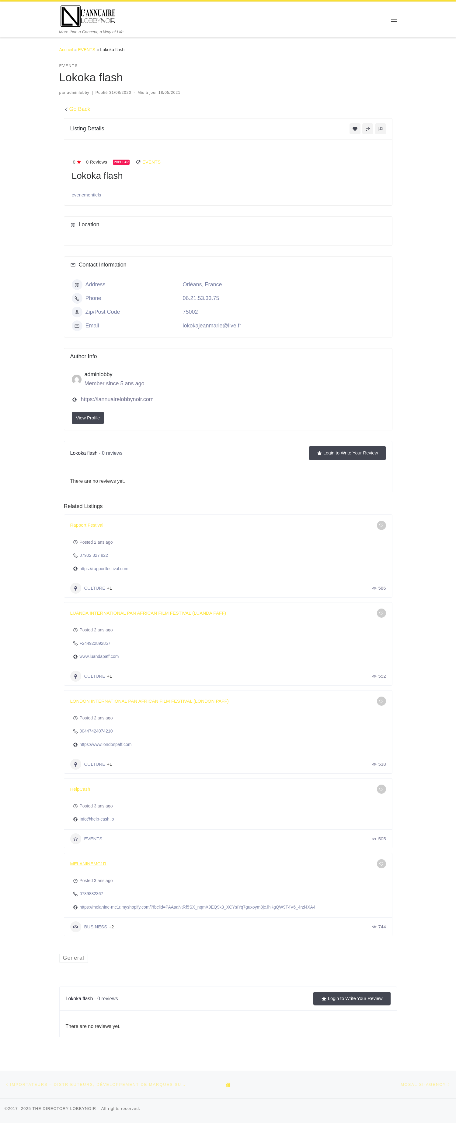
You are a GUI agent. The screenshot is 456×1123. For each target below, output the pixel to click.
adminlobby (78, 92)
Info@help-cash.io (97, 819)
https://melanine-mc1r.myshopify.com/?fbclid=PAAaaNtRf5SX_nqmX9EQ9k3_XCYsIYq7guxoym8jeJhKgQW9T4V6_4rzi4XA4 (197, 907)
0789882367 (91, 893)
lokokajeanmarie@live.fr (212, 326)
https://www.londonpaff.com (106, 744)
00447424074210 (96, 731)
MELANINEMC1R (88, 863)
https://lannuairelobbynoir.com (117, 399)
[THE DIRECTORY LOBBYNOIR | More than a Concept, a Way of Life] (88, 15)
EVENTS (86, 49)
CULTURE (88, 588)
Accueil (66, 49)
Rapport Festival (86, 525)
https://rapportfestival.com (104, 568)
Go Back (77, 109)
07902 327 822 (94, 555)
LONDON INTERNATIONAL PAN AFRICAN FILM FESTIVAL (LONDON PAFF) (149, 701)
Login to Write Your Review (347, 453)
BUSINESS (88, 926)
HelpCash (80, 789)
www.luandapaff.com (99, 656)
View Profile (88, 417)
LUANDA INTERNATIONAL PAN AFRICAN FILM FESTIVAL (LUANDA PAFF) (148, 613)
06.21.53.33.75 (201, 298)
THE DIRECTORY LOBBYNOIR (64, 1109)
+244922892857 (95, 643)
